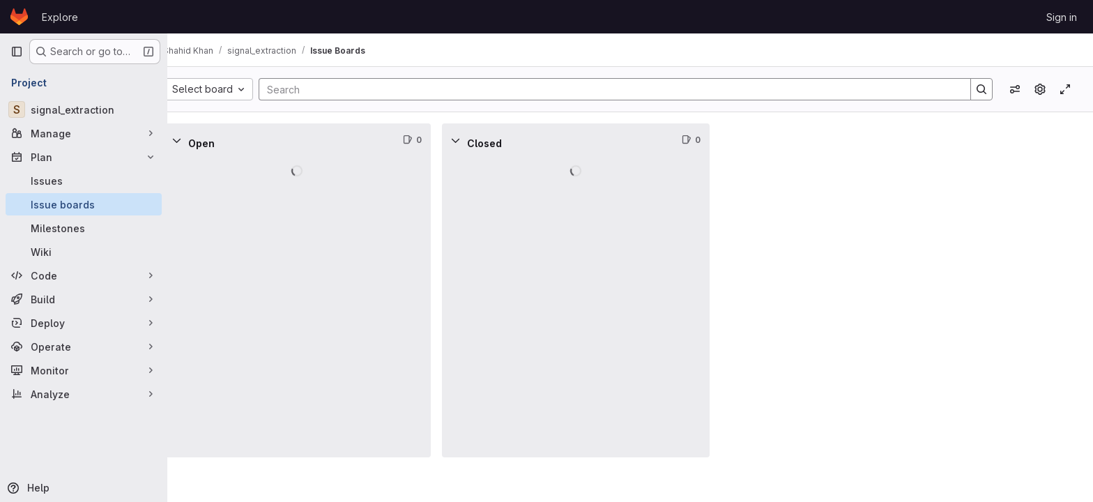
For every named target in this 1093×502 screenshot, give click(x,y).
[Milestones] (84, 228)
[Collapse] (198, 140)
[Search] (618, 89)
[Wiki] (84, 252)
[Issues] (84, 180)
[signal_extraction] (84, 109)
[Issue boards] (84, 204)
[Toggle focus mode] (1065, 89)
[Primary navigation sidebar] (17, 51)
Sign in (1061, 17)
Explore (60, 17)
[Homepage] (19, 17)
